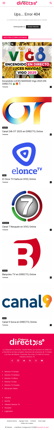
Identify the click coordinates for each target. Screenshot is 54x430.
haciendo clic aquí (43, 427)
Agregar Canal (23, 421)
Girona (5, 270)
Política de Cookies (27, 423)
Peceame (7, 408)
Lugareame (8, 411)
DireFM (7, 401)
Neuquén (5, 223)
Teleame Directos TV (12, 404)
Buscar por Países (11, 388)
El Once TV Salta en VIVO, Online (19, 179)
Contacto (33, 421)
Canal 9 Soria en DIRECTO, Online (19, 322)
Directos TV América (11, 375)
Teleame (5, 87)
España (5, 127)
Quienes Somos (12, 421)
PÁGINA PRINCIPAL (33, 27)
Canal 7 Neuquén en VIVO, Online (19, 226)
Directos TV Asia (10, 382)
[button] (3, 3)
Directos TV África (11, 378)
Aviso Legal (41, 421)
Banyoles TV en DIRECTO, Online (19, 274)
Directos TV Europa (11, 371)
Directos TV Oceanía (11, 385)
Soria (4, 318)
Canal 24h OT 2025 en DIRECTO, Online (22, 131)
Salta (4, 175)
